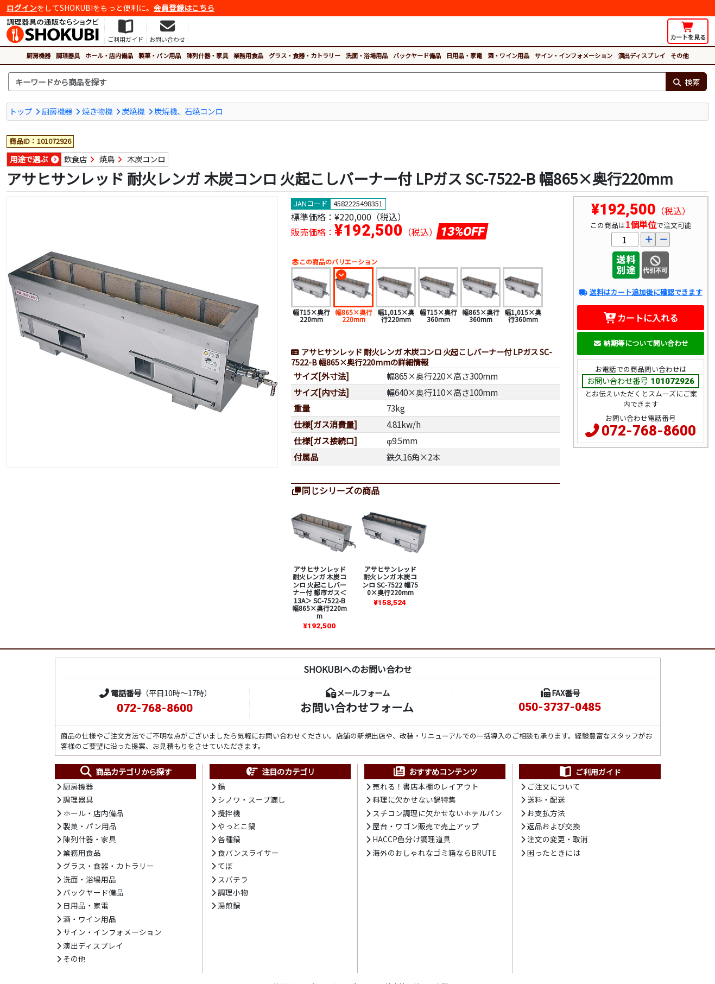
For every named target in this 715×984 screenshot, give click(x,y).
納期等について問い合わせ (640, 343)
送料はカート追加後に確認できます (640, 292)
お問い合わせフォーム (357, 707)
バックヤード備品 (417, 55)
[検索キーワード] (337, 82)
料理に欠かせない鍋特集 (414, 799)
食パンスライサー (248, 852)
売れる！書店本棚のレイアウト (425, 786)
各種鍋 (229, 839)
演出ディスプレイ (641, 55)
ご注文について (553, 786)
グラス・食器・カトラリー (304, 55)
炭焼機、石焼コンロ (188, 111)
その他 (679, 55)
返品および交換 (553, 826)
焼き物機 (97, 111)
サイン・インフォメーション (573, 55)
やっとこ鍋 (237, 826)
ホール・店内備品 (109, 55)
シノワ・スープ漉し (252, 799)
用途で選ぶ (29, 159)
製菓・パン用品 (159, 55)
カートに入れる (641, 317)
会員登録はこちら (184, 7)
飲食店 (75, 159)
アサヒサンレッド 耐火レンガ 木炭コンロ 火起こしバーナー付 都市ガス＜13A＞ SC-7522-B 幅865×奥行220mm (319, 592)
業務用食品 (248, 55)
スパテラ (233, 879)
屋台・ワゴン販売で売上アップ (425, 826)
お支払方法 (546, 813)
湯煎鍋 (229, 905)
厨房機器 (38, 55)
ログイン (22, 7)
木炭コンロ (146, 159)
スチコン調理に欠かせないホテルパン (437, 813)
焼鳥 (107, 159)
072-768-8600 (649, 430)
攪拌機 (229, 813)
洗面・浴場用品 (367, 55)
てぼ (225, 865)
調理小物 (233, 892)
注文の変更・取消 (557, 839)
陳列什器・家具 (207, 55)
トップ (20, 111)
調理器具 (68, 55)
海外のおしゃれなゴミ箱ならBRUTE (434, 852)
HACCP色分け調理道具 (411, 839)
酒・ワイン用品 (508, 55)
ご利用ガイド (590, 771)
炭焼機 (133, 111)
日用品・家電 (464, 55)
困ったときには (553, 852)
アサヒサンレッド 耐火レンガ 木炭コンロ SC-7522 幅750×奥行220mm (390, 580)
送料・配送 (546, 799)
